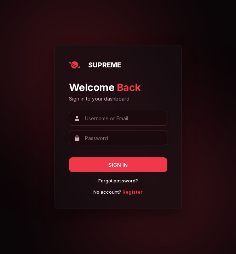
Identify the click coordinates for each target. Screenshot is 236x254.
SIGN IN (118, 165)
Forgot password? (118, 180)
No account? (118, 192)
